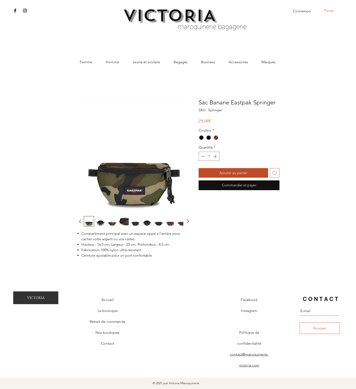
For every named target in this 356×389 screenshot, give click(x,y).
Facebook (249, 300)
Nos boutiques (107, 332)
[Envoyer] (320, 328)
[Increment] (216, 156)
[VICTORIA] (35, 297)
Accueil (107, 300)
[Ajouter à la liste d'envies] (274, 173)
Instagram (249, 310)
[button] (332, 11)
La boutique (108, 310)
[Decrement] (202, 156)
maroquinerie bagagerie (212, 27)
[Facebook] (15, 10)
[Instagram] (25, 10)
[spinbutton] (209, 156)
